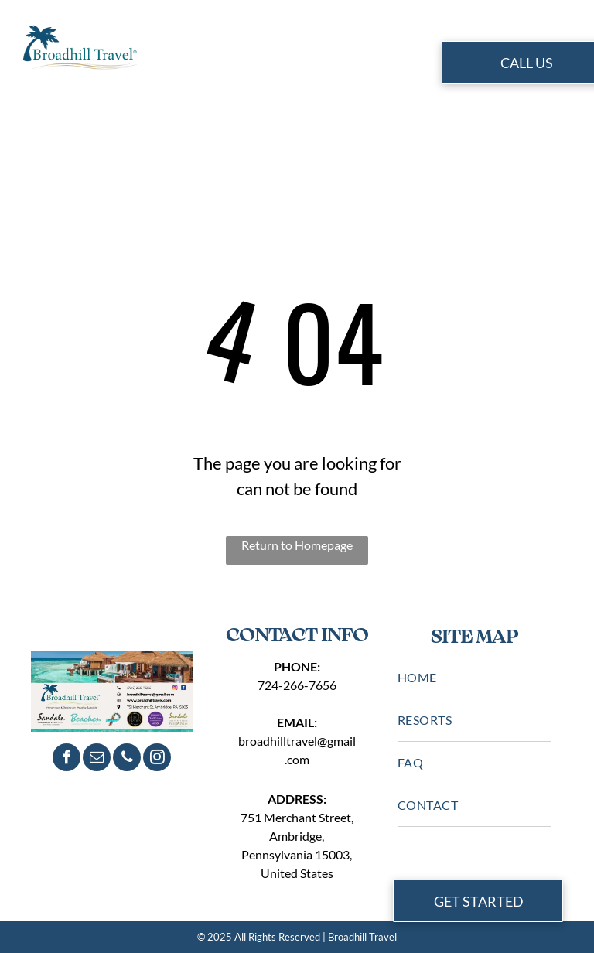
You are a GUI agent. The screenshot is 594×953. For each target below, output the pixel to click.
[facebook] (66, 759)
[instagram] (157, 759)
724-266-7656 (297, 685)
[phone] (127, 759)
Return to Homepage (297, 545)
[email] (97, 759)
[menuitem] (198, 65)
